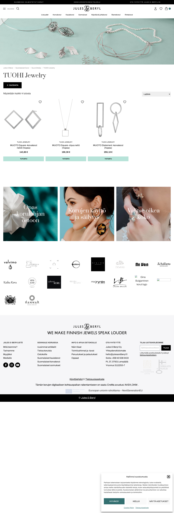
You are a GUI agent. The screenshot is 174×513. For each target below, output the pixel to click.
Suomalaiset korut (22, 68)
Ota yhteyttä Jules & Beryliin (145, 2)
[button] (168, 476)
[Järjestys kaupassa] (156, 94)
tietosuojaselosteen (148, 453)
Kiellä (136, 501)
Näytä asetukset (158, 501)
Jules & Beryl (8, 68)
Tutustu (23, 159)
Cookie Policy (129, 508)
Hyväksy (114, 501)
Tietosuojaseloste (142, 508)
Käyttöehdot (76, 475)
